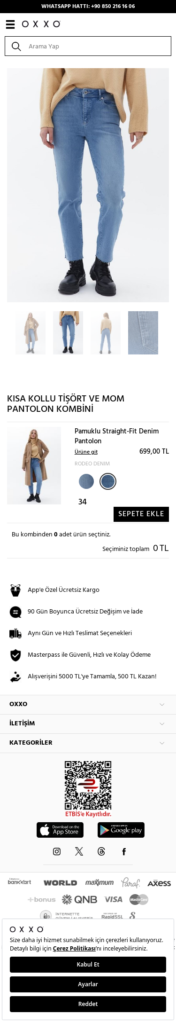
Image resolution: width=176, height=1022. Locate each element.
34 (82, 502)
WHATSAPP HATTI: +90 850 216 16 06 (88, 6)
